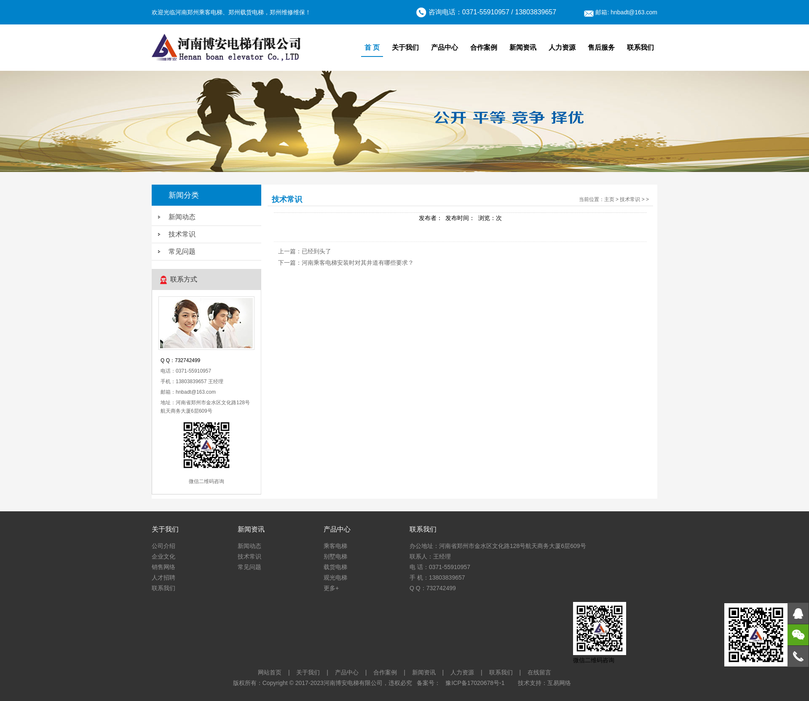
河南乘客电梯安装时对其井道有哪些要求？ (358, 262)
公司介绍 (163, 546)
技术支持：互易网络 (544, 683)
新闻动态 (182, 216)
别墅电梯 (335, 556)
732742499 (187, 360)
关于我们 (405, 47)
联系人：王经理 (430, 556)
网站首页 (269, 672)
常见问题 (182, 251)
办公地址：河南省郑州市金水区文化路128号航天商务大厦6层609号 (498, 546)
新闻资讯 (522, 47)
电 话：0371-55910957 (440, 567)
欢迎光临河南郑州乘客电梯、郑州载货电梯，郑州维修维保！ (231, 12)
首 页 (372, 47)
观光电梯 (335, 577)
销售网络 (163, 567)
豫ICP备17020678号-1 (474, 683)
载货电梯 (335, 567)
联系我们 (640, 47)
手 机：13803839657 (437, 577)
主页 (609, 199)
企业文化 (163, 556)
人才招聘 (163, 577)
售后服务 (601, 47)
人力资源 (562, 47)
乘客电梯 (335, 546)
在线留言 (539, 672)
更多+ (331, 588)
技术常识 (182, 234)
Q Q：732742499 (433, 588)
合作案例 (483, 47)
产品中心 (444, 47)
